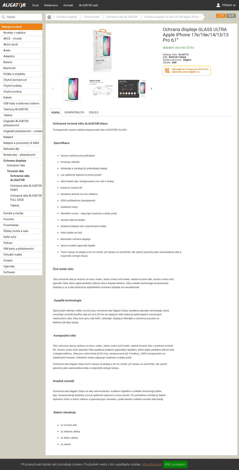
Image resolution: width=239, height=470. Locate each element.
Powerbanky (11, 225)
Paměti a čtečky (13, 213)
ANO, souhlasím (175, 464)
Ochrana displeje (14, 160)
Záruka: (167, 62)
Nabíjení (8, 137)
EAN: (165, 57)
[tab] (55, 112)
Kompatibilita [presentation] (74, 112)
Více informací (151, 464)
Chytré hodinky (12, 85)
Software (9, 272)
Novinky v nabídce (14, 32)
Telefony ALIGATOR (15, 109)
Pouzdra (8, 219)
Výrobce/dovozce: (172, 60)
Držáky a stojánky (14, 74)
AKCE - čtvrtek (12, 38)
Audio (7, 50)
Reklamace (51, 5)
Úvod (35, 5)
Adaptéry (9, 56)
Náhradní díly (11, 149)
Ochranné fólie (16, 165)
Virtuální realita (12, 254)
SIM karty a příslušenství (18, 248)
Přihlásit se (226, 5)
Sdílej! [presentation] (94, 112)
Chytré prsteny (12, 91)
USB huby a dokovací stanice (21, 103)
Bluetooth (9, 68)
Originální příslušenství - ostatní (22, 131)
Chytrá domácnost (15, 80)
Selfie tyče (9, 237)
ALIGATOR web (88, 5)
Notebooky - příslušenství (19, 154)
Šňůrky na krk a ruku (15, 231)
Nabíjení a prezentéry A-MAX (21, 143)
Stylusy (7, 243)
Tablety (7, 115)
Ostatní (7, 260)
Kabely (7, 97)
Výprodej (8, 266)
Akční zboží (10, 44)
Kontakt (68, 5)
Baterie (7, 62)
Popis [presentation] (55, 112)
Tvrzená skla (15, 171)
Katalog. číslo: (170, 54)
